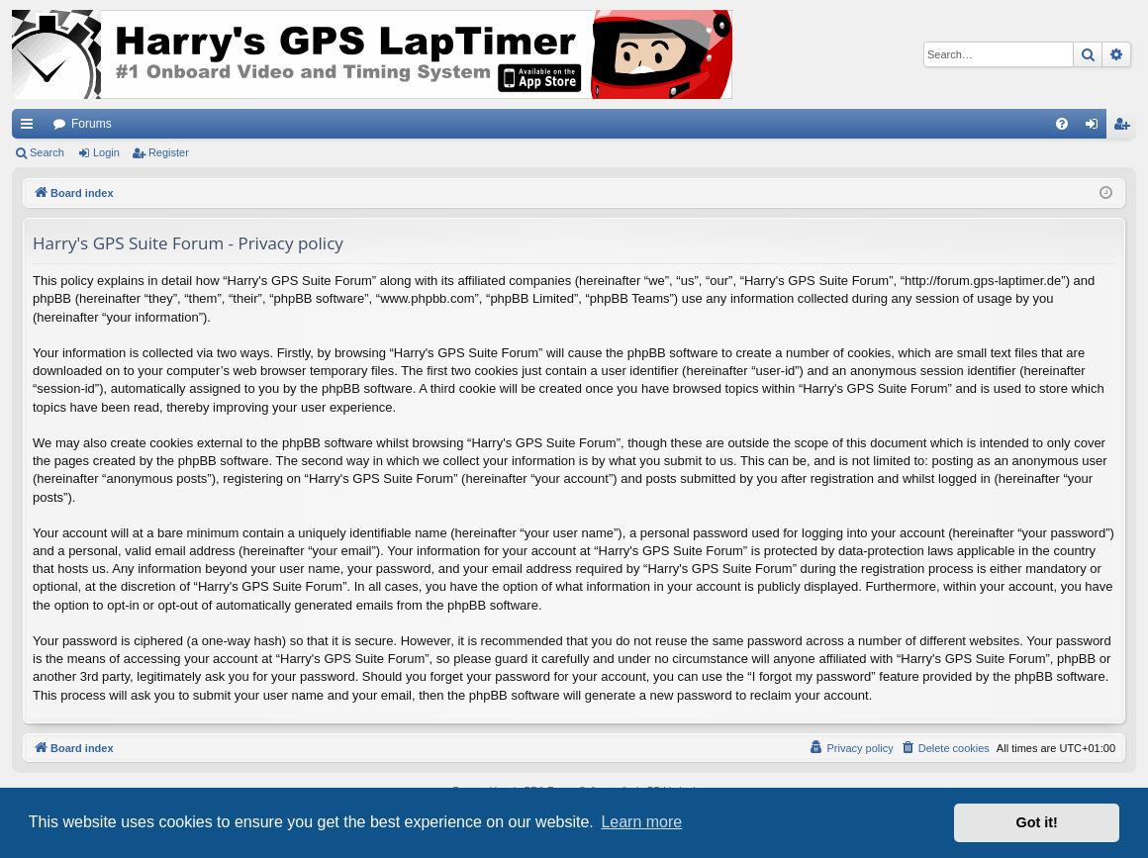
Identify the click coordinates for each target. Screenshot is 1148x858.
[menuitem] (1062, 124)
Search (47, 152)
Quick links (31, 128)
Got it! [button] (1037, 822)
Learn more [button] (641, 821)
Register (168, 152)
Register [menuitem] (1125, 128)
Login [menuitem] (1096, 128)
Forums (91, 124)
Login (106, 152)
